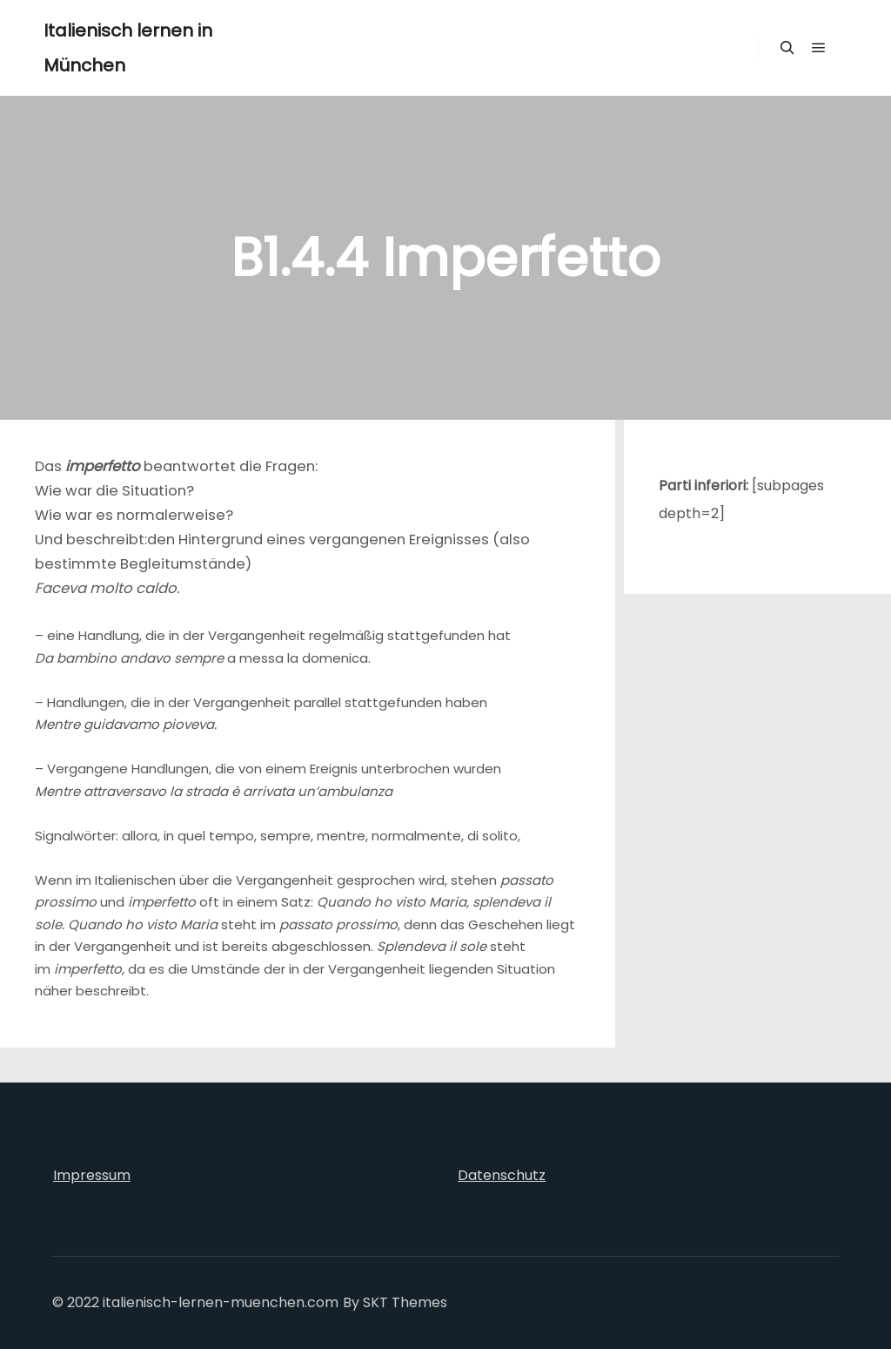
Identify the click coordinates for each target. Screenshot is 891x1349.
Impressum (92, 1175)
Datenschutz (502, 1175)
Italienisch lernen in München (128, 48)
